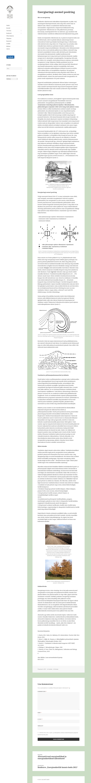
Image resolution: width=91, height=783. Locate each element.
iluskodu (50, 669)
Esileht (8, 25)
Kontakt (8, 28)
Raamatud (8, 41)
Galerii (8, 49)
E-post (40, 719)
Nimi (39, 712)
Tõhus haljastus (10, 36)
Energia (56, 669)
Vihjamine (8, 38)
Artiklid (8, 43)
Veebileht (40, 726)
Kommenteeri (42, 691)
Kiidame (8, 46)
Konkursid (8, 33)
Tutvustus (8, 30)
